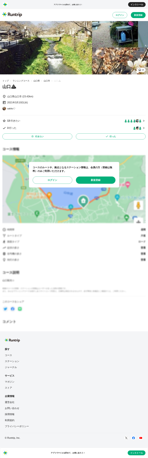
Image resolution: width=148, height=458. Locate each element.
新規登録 (138, 15)
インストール (137, 4)
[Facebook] (133, 438)
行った (110, 136)
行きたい (37, 136)
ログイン (120, 15)
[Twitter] (126, 438)
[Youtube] (140, 438)
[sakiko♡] (8, 108)
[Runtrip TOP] (12, 14)
